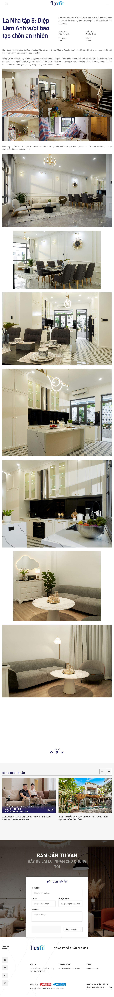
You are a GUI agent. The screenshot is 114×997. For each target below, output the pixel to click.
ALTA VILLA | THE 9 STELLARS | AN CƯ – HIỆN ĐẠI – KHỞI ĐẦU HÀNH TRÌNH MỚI (27, 818)
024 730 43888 (74, 968)
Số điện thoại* (64, 899)
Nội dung (35, 909)
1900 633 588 (63, 968)
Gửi (111, 987)
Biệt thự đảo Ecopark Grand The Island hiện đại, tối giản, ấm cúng (83, 818)
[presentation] (46, 929)
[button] (109, 771)
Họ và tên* (36, 888)
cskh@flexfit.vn (92, 968)
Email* (34, 899)
